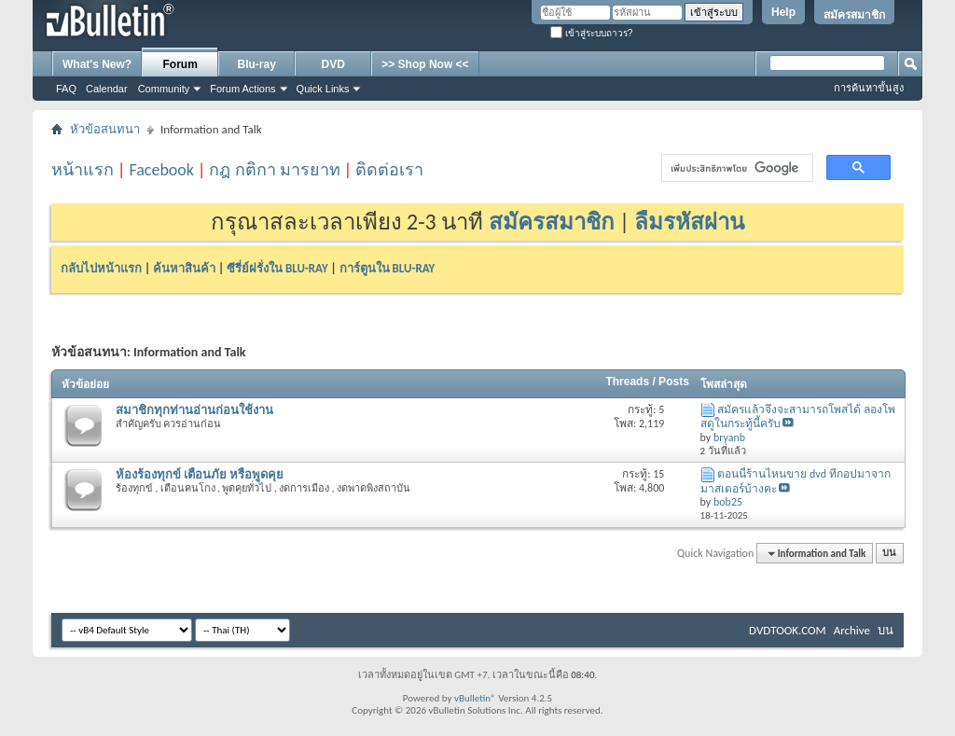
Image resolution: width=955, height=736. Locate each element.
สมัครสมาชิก (854, 14)
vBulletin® (475, 698)
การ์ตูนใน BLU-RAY (387, 268)
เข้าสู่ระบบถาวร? (591, 33)
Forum (180, 64)
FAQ (66, 88)
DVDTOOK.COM (787, 630)
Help (783, 12)
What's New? (96, 64)
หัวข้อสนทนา (105, 129)
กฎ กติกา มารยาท (274, 170)
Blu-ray (257, 64)
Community (164, 88)
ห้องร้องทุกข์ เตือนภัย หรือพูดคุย (200, 474)
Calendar (107, 88)
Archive (852, 630)
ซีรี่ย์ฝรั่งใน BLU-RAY (277, 268)
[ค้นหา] (735, 168)
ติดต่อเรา (389, 170)
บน (889, 554)
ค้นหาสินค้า (184, 268)
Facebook (161, 170)
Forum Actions (242, 88)
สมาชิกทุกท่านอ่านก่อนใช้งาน (194, 410)
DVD (333, 64)
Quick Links (323, 88)
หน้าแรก (82, 170)
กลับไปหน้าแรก (101, 268)
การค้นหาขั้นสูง (869, 87)
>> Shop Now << (424, 64)
